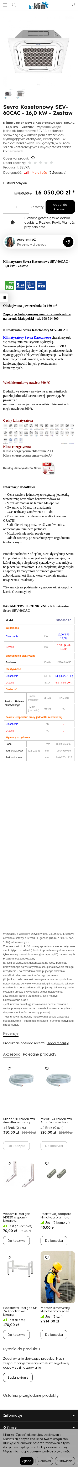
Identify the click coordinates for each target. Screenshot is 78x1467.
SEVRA (25, 167)
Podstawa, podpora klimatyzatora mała (56, 1215)
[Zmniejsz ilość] (24, 207)
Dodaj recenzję (58, 1043)
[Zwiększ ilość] (7, 207)
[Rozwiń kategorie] (5, 5)
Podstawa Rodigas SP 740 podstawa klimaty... (20, 1311)
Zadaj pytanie (17, 1377)
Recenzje (11, 1033)
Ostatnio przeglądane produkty (31, 1395)
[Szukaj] (14, 5)
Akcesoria (11, 1054)
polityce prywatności (56, 1451)
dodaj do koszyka (60, 207)
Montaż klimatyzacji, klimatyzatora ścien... (56, 1309)
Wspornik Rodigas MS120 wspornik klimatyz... (16, 1217)
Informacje (39, 1415)
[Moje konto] (73, 5)
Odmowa (44, 1461)
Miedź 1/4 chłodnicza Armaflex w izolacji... (56, 1120)
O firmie (39, 1427)
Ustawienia (65, 1461)
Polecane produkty (39, 1054)
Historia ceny (14, 183)
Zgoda (26, 1461)
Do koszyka (16, 1241)
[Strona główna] (39, 5)
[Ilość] (16, 207)
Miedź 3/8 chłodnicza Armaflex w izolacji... (19, 1120)
